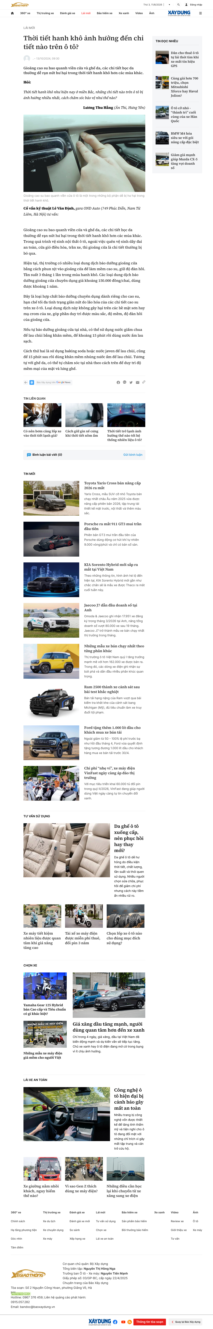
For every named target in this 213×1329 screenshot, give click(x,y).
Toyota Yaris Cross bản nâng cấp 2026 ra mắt (112, 485)
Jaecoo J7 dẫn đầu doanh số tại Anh (110, 607)
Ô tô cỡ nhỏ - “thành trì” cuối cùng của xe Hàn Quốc (184, 114)
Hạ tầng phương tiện (24, 1230)
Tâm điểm (17, 1247)
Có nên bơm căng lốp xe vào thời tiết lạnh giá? (42, 433)
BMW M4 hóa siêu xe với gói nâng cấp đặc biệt (185, 137)
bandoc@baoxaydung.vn (37, 1307)
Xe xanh (124, 13)
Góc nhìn (16, 1238)
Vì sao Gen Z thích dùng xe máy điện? (81, 1188)
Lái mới (86, 13)
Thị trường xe (45, 13)
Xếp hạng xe (77, 1238)
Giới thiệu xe (179, 1230)
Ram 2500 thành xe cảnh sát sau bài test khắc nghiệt (112, 689)
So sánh (75, 1230)
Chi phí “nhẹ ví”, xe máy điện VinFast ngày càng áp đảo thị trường (109, 773)
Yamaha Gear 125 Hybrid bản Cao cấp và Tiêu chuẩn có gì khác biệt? (44, 1009)
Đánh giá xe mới (80, 1221)
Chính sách (18, 1221)
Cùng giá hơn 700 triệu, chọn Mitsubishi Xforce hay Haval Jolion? (184, 87)
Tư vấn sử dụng (36, 816)
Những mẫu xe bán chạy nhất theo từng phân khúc (114, 648)
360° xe (25, 13)
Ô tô (195, 1221)
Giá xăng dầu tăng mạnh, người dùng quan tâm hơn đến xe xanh (109, 1027)
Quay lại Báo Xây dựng (185, 1322)
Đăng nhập (196, 4)
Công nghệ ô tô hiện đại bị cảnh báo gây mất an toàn (128, 1099)
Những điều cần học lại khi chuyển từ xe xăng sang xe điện (124, 1191)
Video (139, 13)
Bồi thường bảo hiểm (135, 1230)
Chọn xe (30, 965)
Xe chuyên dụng (53, 1230)
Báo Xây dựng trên (54, 382)
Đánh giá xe (67, 13)
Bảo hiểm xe (104, 13)
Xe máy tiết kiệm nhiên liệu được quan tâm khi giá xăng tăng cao (42, 940)
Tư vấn (175, 1238)
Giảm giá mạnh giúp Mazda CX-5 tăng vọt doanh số (184, 161)
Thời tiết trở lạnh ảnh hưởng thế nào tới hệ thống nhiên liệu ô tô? (124, 435)
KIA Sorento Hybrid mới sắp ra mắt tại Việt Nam (111, 567)
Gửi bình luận (132, 455)
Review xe (177, 1221)
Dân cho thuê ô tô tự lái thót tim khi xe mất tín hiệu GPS (185, 59)
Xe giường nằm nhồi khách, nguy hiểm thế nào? (41, 1191)
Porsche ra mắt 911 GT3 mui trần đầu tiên (112, 526)
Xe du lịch (49, 1221)
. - (34, 58)
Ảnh (151, 13)
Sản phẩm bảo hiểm (134, 1221)
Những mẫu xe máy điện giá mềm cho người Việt (42, 1055)
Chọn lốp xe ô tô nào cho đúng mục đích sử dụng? (124, 938)
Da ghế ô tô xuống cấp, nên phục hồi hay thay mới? (129, 838)
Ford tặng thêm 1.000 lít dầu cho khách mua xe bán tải (112, 730)
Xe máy (47, 1238)
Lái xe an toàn (35, 1080)
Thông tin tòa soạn (149, 1322)
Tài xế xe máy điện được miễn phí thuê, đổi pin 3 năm (82, 938)
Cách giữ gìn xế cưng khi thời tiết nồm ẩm (81, 433)
